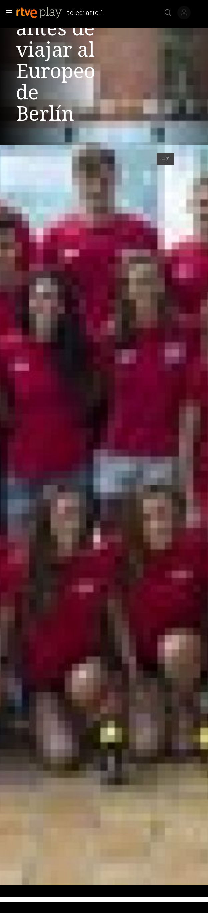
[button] (7, 12)
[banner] (62, 12)
